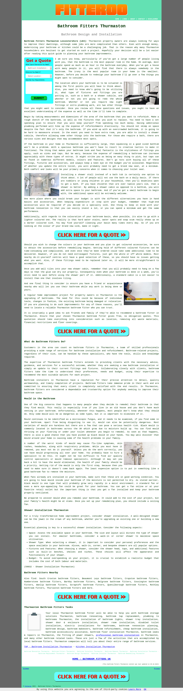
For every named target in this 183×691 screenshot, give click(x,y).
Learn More (134, 689)
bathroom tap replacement (122, 616)
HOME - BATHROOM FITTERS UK (91, 658)
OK (145, 689)
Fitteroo (28, 686)
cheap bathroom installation (140, 629)
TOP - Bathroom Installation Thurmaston (48, 647)
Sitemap (26, 669)
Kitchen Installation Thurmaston (95, 647)
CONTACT (141, 19)
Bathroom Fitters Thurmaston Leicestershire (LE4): (55, 41)
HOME (117, 19)
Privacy (157, 669)
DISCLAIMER (153, 19)
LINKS (124, 19)
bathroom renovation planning (138, 626)
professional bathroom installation (117, 635)
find (33, 578)
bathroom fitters (84, 347)
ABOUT (132, 19)
